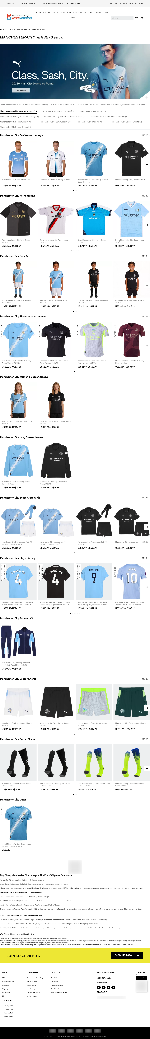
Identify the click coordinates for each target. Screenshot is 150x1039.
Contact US (54, 981)
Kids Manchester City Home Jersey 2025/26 (53, 302)
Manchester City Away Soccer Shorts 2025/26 (54, 724)
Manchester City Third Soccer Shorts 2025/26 (92, 724)
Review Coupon (32, 996)
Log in (141, 3)
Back (5, 29)
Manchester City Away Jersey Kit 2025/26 (131, 542)
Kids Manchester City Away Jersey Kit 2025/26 (130, 302)
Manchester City (38, 29)
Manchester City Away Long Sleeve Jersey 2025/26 (53, 483)
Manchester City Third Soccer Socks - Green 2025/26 (130, 785)
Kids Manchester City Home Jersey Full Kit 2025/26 (17, 302)
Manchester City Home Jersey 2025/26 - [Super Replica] (93, 181)
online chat (133, 3)
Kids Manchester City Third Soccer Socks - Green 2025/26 (94, 785)
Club (38, 13)
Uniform (77, 13)
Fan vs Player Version (33, 992)
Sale (107, 13)
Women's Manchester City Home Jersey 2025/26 (17, 422)
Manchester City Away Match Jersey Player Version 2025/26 (54, 362)
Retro (55, 13)
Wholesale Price (32, 981)
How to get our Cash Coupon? (36, 978)
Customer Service (8, 981)
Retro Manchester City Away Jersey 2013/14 (16, 241)
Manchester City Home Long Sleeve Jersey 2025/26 (16, 483)
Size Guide (5, 985)
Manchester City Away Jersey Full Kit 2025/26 (92, 543)
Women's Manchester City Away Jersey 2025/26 (55, 422)
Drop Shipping (31, 985)
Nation (46, 13)
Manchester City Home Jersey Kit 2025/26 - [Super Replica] (53, 543)
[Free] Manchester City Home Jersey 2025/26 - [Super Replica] (16, 845)
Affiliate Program (32, 989)
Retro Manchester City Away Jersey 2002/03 (54, 241)
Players (88, 13)
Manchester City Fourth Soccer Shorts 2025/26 (130, 724)
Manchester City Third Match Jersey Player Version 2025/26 (92, 362)
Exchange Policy (9, 1013)
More (146, 135)
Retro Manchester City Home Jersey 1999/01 (92, 241)
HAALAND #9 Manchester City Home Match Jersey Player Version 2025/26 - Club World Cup (93, 604)
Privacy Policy (8, 1016)
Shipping (5, 989)
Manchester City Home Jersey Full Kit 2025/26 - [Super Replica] (17, 543)
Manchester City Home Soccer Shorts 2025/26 (17, 724)
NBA (69, 13)
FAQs (4, 978)
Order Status (6, 992)
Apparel (98, 13)
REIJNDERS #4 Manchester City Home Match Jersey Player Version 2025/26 (17, 604)
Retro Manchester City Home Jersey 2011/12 (129, 241)
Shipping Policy (8, 1006)
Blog (3, 996)
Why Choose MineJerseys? (59, 992)
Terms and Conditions (63, 1036)
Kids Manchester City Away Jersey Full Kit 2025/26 (93, 302)
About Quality (55, 989)
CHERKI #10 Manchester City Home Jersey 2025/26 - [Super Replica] (129, 604)
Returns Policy (8, 1009)
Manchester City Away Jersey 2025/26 (130, 180)
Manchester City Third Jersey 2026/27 (55, 180)
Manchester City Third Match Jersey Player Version (129, 362)
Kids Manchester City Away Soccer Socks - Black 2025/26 (56, 785)
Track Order (114, 3)
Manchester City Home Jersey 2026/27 (17, 180)
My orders (123, 3)
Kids (63, 13)
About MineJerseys (57, 978)
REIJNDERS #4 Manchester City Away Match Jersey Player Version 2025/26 (55, 604)
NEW (73, 18)
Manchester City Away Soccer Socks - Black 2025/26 (17, 785)
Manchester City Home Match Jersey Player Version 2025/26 (16, 362)
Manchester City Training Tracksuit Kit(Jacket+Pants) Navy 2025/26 (16, 664)
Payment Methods (57, 985)
